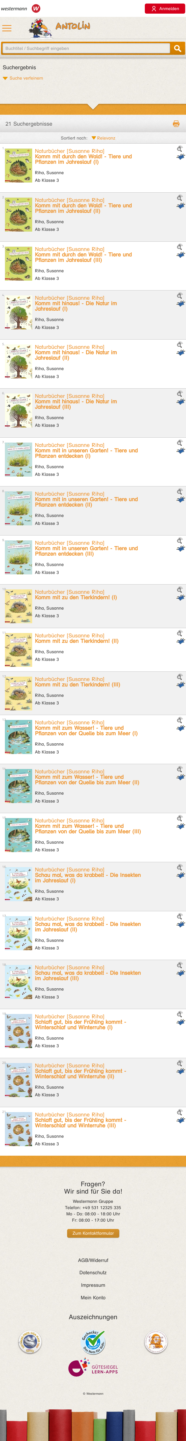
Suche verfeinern (26, 77)
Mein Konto (93, 1298)
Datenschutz (93, 1273)
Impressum (93, 1285)
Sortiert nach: (74, 138)
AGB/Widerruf (93, 1260)
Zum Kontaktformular (93, 1233)
